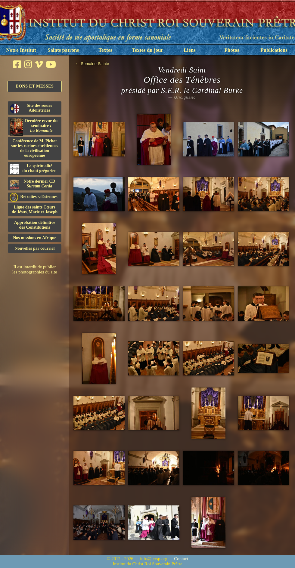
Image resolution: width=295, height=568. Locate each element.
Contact (181, 558)
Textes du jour (147, 50)
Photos (231, 50)
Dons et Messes (35, 86)
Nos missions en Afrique (34, 238)
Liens (190, 50)
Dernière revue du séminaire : (33, 127)
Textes (105, 50)
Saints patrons (63, 50)
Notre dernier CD (32, 184)
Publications (273, 50)
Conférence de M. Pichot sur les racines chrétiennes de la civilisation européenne (34, 148)
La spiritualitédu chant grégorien (33, 169)
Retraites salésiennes (33, 197)
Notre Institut (21, 50)
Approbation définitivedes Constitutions (34, 225)
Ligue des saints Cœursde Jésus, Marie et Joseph (34, 209)
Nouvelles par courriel (35, 248)
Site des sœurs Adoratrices (31, 108)
